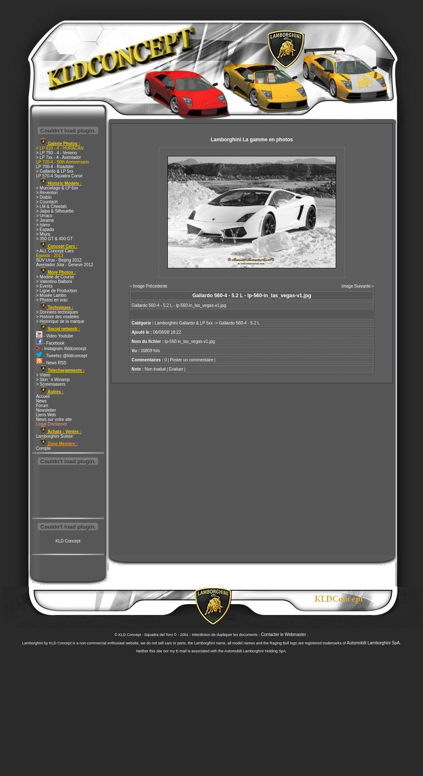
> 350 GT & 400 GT (54, 238)
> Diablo (44, 197)
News (41, 401)
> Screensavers (50, 384)
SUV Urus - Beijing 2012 (58, 260)
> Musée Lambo (51, 295)
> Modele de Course (55, 277)
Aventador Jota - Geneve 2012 (64, 264)
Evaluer (176, 369)
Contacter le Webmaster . (284, 634)
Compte (43, 448)
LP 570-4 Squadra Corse (59, 176)
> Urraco (44, 215)
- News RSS (51, 363)
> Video (43, 375)
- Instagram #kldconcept (61, 348)
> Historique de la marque (60, 321)
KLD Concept (67, 541)
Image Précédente (150, 286)
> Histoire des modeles (57, 316)
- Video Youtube (54, 336)
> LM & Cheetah (51, 206)
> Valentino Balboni (54, 281)
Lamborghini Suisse (54, 436)
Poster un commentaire (191, 360)
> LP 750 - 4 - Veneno (56, 153)
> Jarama (45, 220)
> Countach (46, 202)
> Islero (43, 225)
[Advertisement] (68, 492)
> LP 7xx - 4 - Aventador (58, 157)
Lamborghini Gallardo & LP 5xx (184, 323)
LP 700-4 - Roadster (55, 166)
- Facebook (50, 343)
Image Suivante (356, 286)
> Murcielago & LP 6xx (57, 188)
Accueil (43, 396)
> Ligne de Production (56, 290)
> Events (44, 286)
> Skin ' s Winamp (53, 379)
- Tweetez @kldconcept (61, 355)
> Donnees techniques (57, 312)
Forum (42, 405)
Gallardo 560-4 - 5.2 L (239, 323)
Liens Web (46, 415)
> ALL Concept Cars (54, 251)
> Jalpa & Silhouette (54, 211)
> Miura (43, 234)
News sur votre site (54, 419)
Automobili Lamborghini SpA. (374, 643)
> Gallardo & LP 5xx (54, 171)
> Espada (45, 229)
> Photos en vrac (52, 300)
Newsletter (46, 410)
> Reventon (46, 192)
